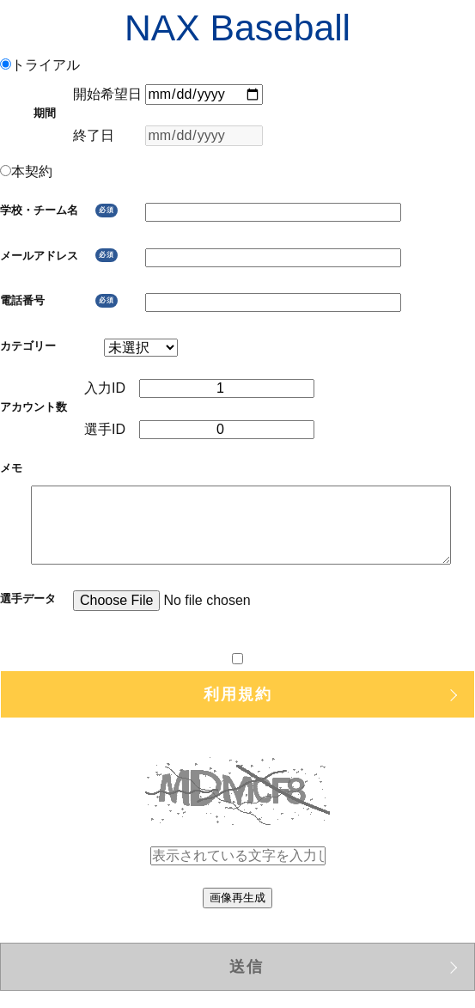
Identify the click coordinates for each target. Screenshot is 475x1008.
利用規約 (238, 694)
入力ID (111, 388)
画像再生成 (237, 897)
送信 (246, 966)
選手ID (111, 429)
